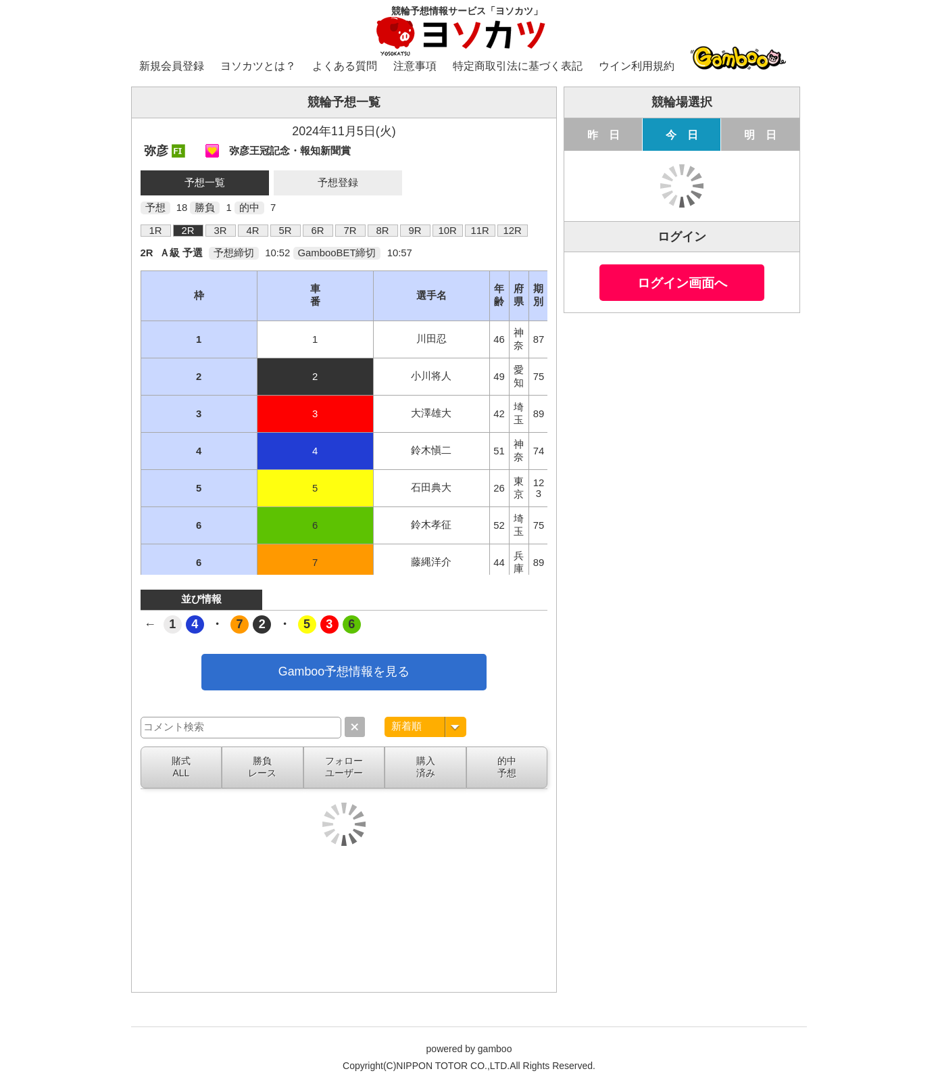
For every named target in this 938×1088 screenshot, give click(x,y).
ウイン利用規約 (636, 66)
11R (479, 230)
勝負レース (262, 766)
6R (318, 230)
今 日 (682, 134)
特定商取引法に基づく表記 (518, 66)
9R (415, 230)
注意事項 (415, 66)
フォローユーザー (344, 766)
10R (447, 230)
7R (350, 230)
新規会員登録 (171, 66)
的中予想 (506, 766)
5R (285, 230)
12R (512, 230)
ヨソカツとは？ (258, 66)
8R (382, 230)
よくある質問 (344, 66)
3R (220, 230)
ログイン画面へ (682, 282)
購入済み (425, 766)
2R (188, 230)
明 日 (760, 134)
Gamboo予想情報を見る (344, 671)
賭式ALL (181, 766)
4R (253, 230)
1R (155, 230)
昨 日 (603, 134)
